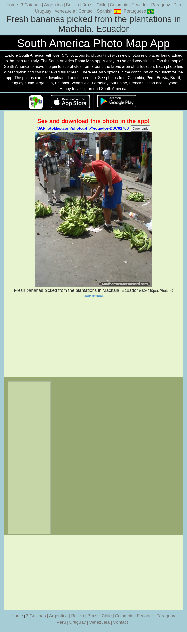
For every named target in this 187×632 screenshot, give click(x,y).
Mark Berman (93, 296)
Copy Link (140, 128)
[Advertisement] (93, 337)
